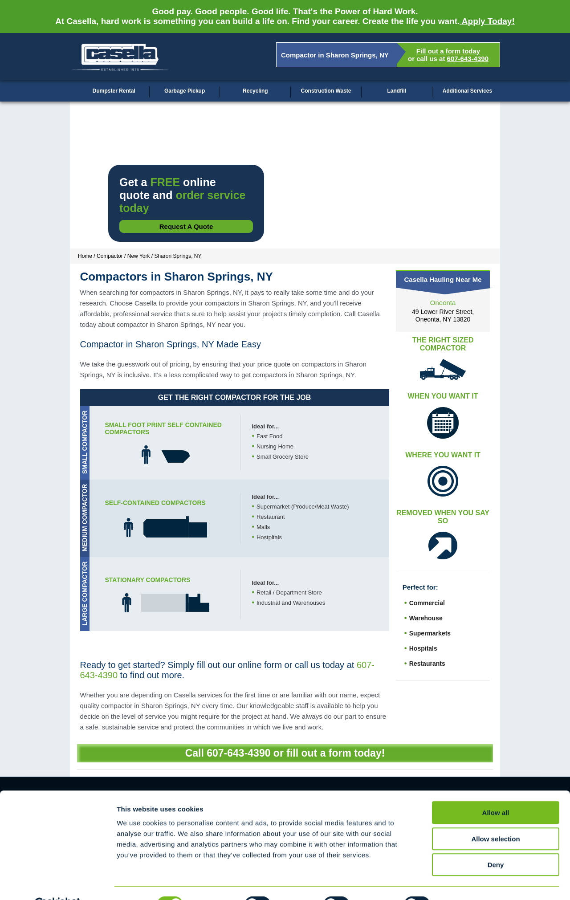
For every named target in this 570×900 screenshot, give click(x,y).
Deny (496, 843)
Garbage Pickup (184, 91)
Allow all (495, 791)
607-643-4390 (468, 58)
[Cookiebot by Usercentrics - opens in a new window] (58, 882)
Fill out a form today (448, 51)
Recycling (255, 91)
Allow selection (495, 817)
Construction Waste (326, 91)
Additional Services (467, 91)
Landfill (396, 91)
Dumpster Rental (114, 91)
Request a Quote (186, 226)
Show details (467, 882)
